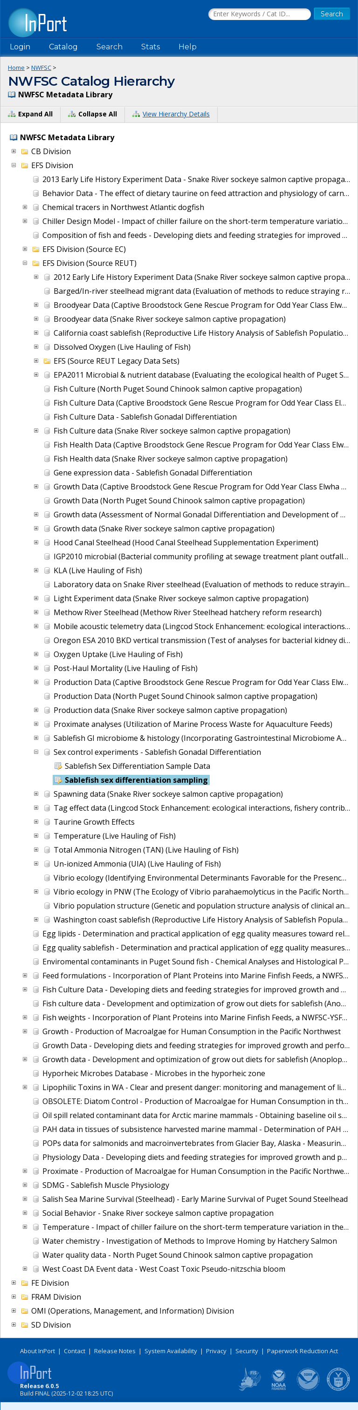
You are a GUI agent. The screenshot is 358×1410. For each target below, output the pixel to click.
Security (246, 1351)
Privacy (216, 1351)
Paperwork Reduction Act (302, 1351)
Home (16, 67)
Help (188, 46)
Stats (150, 46)
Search (109, 46)
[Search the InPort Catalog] (259, 14)
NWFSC (41, 67)
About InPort (37, 1351)
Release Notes (115, 1351)
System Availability (171, 1351)
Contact (74, 1351)
